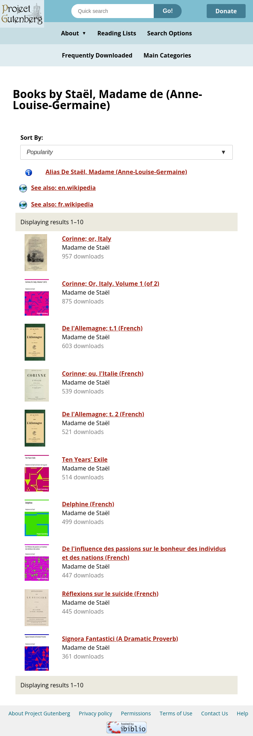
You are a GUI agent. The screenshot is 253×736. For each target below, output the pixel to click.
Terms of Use (176, 713)
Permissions (136, 713)
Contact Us (214, 713)
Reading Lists (116, 33)
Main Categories (167, 55)
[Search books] (112, 11)
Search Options (169, 33)
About (73, 33)
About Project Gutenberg (39, 713)
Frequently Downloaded (97, 55)
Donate (226, 11)
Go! (168, 11)
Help (242, 713)
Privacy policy (95, 713)
